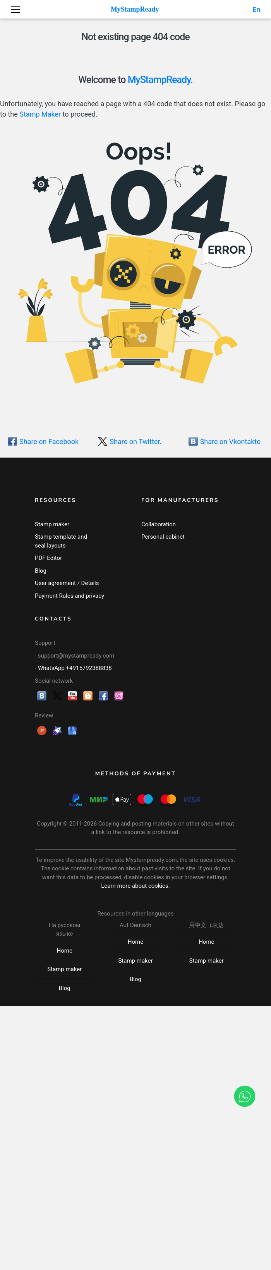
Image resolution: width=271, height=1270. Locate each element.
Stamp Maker (40, 114)
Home (64, 950)
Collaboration (158, 524)
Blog (40, 570)
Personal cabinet (163, 536)
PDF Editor (48, 557)
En (255, 9)
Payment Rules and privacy (69, 595)
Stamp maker (52, 524)
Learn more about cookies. (135, 885)
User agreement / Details (67, 583)
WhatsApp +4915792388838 (75, 668)
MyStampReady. (160, 79)
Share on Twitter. (135, 441)
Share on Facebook (49, 441)
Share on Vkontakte (230, 441)
